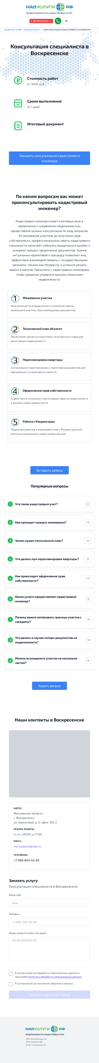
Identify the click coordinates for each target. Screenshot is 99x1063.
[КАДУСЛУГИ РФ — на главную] (49, 7)
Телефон (14, 913)
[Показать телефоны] (58, 21)
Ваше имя (15, 894)
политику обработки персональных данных (55, 976)
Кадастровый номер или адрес (28, 933)
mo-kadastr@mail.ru (27, 846)
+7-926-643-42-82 (26, 860)
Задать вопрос (49, 686)
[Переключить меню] (66, 21)
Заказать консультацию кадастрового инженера (49, 158)
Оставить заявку (49, 470)
